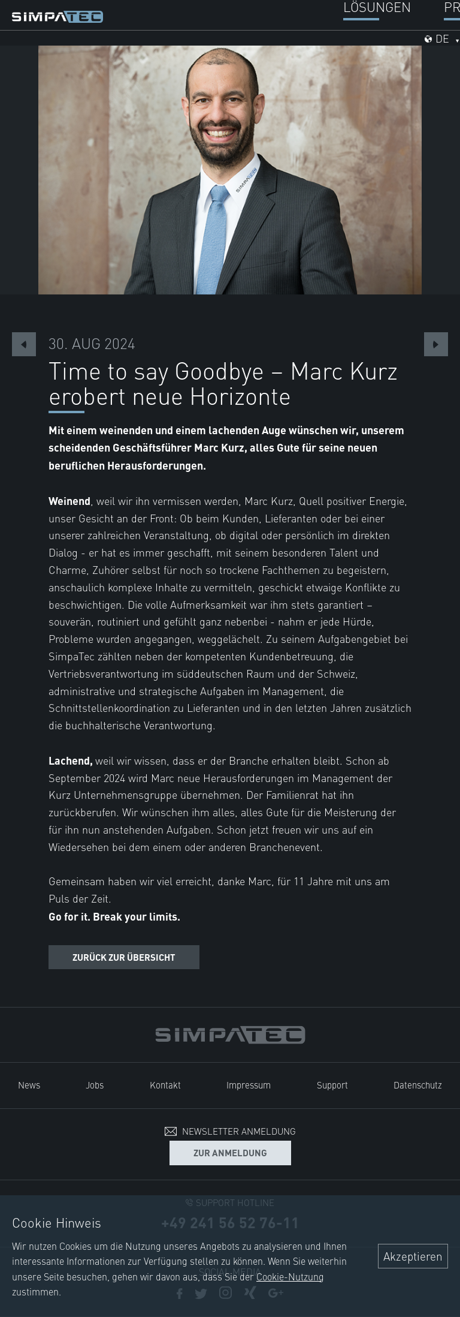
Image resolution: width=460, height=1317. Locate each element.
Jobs (95, 1084)
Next (436, 344)
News (29, 1084)
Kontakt (165, 1084)
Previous (24, 344)
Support (332, 1084)
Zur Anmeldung (230, 1152)
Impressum (248, 1084)
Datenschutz (418, 1084)
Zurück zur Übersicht (123, 957)
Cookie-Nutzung (290, 1276)
